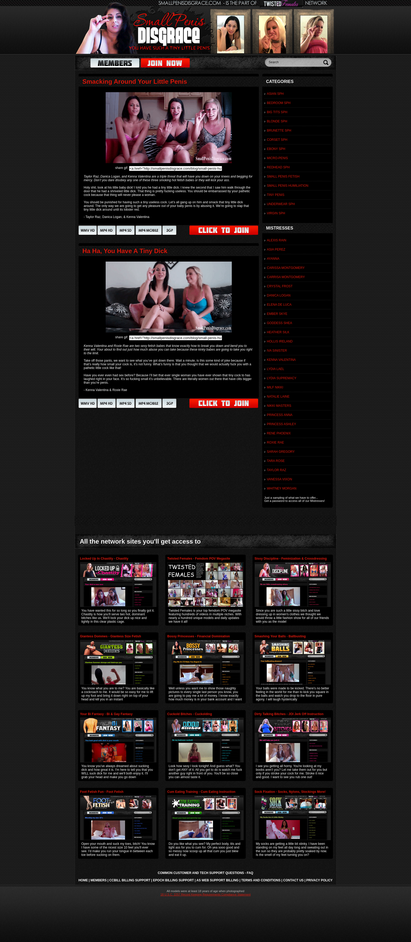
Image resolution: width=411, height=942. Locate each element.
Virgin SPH (276, 213)
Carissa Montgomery (286, 268)
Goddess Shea (279, 323)
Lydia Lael (275, 369)
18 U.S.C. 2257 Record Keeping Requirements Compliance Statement (205, 894)
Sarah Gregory (281, 452)
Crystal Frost (280, 286)
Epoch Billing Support (173, 880)
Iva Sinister (277, 350)
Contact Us (293, 880)
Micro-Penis (277, 158)
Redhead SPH (278, 167)
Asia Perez (276, 249)
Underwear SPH (281, 204)
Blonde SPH (277, 121)
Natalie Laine (278, 396)
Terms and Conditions (261, 880)
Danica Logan (279, 295)
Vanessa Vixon (279, 479)
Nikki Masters (279, 406)
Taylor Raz (276, 470)
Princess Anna (279, 415)
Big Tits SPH (277, 112)
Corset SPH (277, 140)
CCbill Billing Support (129, 880)
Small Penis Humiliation (288, 186)
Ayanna (273, 259)
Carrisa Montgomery (286, 277)
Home (83, 880)
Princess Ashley (281, 424)
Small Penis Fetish (283, 176)
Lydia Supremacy (281, 378)
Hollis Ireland (280, 341)
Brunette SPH (279, 130)
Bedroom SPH (279, 103)
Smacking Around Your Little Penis (135, 81)
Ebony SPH (276, 149)
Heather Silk (278, 332)
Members (98, 880)
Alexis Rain (276, 240)
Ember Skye (277, 314)
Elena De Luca (279, 304)
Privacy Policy (319, 880)
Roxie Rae (275, 442)
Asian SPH (275, 94)
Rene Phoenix (279, 433)
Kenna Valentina (281, 360)
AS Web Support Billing (217, 880)
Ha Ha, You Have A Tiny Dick (125, 250)
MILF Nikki (275, 387)
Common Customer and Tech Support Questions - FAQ (205, 873)
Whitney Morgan (281, 488)
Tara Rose (276, 461)
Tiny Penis (275, 195)
